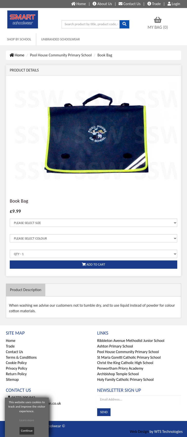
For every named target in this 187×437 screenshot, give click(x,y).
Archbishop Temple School (118, 374)
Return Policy (16, 374)
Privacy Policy (16, 368)
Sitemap (12, 379)
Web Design (139, 431)
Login (174, 3)
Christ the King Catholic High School (125, 362)
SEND (104, 412)
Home (16, 55)
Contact (129, 3)
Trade (154, 3)
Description (25, 289)
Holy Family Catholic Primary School (125, 379)
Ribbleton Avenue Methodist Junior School (130, 340)
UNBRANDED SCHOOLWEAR (60, 39)
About (102, 3)
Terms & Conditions (21, 357)
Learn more (26, 420)
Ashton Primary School (115, 346)
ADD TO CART (93, 264)
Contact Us (14, 351)
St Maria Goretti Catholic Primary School (129, 357)
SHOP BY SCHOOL (19, 39)
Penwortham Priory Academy (120, 368)
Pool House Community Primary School (128, 351)
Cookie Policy (16, 362)
